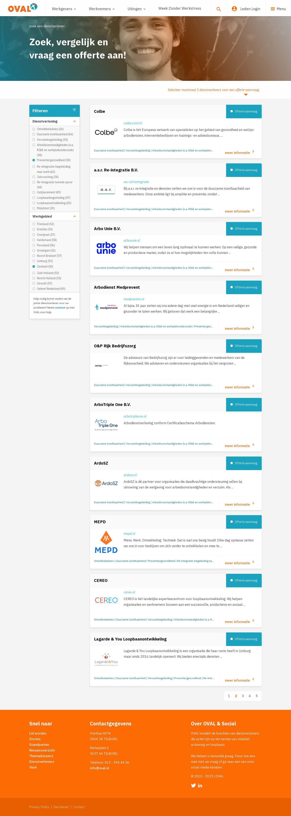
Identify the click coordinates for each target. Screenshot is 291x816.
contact (60, 307)
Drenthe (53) (45, 229)
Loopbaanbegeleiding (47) (53, 198)
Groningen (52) (46, 250)
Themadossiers (41, 756)
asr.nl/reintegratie (136, 182)
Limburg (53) (45, 261)
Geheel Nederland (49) (51, 289)
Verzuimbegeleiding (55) (52, 140)
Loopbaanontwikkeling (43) (54, 203)
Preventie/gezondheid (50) (54, 160)
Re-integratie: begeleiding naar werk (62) (54, 169)
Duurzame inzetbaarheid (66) (55, 134)
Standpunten (39, 745)
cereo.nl (129, 592)
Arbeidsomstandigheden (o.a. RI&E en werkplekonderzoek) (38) (55, 150)
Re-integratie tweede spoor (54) (55, 184)
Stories (35, 739)
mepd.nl (129, 534)
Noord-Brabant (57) (49, 256)
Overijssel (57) (46, 235)
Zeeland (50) (45, 266)
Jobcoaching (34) (48, 177)
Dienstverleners (41, 762)
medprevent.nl (134, 299)
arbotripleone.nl (135, 416)
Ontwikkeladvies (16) (50, 129)
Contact (79, 807)
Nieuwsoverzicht (42, 750)
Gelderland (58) (47, 240)
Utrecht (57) (44, 283)
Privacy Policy (39, 807)
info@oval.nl (99, 768)
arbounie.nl (132, 240)
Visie (33, 767)
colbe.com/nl (133, 123)
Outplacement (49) (49, 192)
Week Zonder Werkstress (179, 8)
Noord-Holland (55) (49, 278)
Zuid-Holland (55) (48, 273)
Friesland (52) (45, 224)
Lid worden (37, 733)
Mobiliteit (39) (46, 208)
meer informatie (240, 152)
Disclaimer (61, 807)
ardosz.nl (130, 475)
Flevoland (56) (46, 245)
